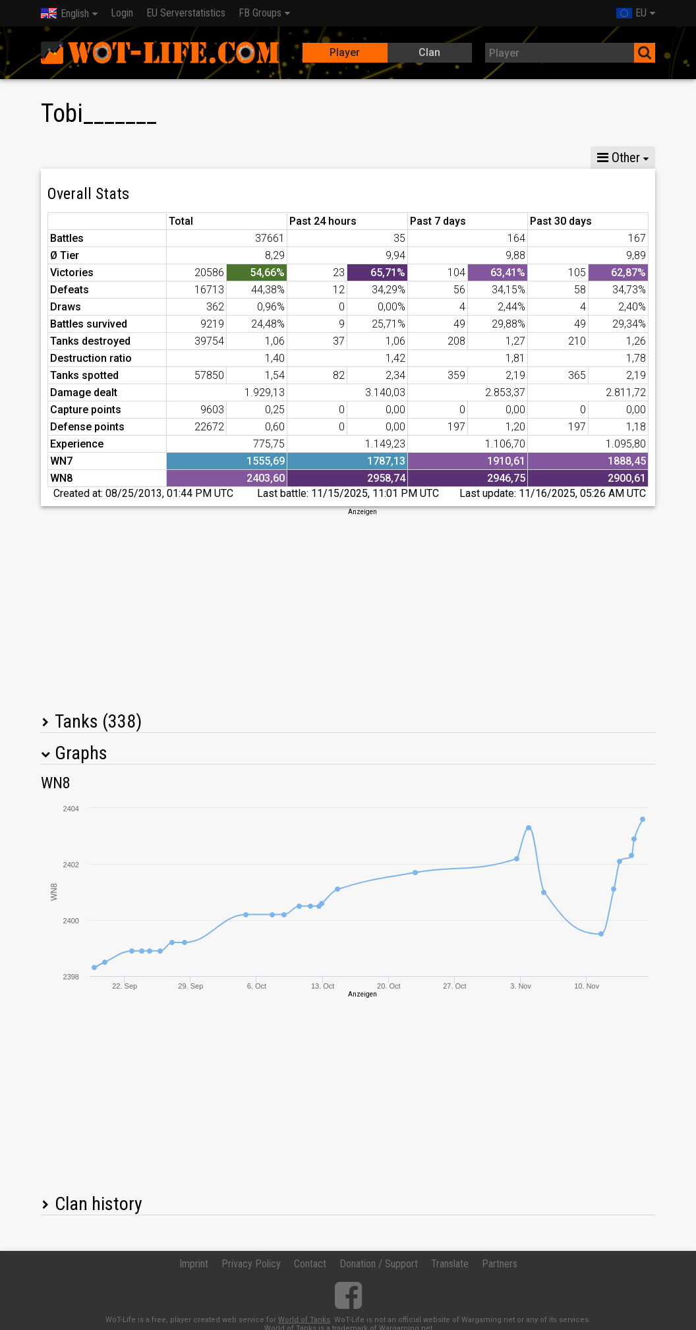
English (65, 13)
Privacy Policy (251, 1264)
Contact (310, 1264)
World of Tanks (304, 1320)
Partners (499, 1264)
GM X (125, 157)
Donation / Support (378, 1264)
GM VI (241, 157)
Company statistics (328, 157)
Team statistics (434, 157)
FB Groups (260, 13)
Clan (429, 52)
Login (122, 13)
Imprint (193, 1264)
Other (618, 157)
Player (345, 52)
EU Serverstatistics (185, 13)
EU (631, 13)
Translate (450, 1264)
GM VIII (183, 157)
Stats (67, 157)
